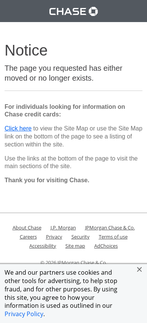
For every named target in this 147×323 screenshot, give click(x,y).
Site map (75, 245)
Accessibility (42, 245)
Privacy (54, 236)
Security (80, 236)
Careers (28, 236)
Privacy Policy (24, 314)
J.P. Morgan (63, 227)
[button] (139, 269)
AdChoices (106, 245)
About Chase (27, 227)
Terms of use (113, 236)
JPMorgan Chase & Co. (110, 227)
